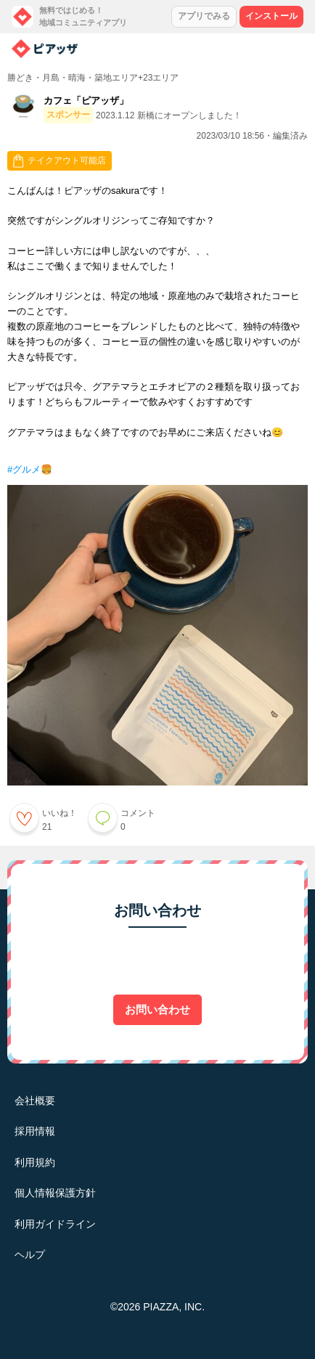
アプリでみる (204, 16)
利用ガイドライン (55, 1224)
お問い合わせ (157, 1009)
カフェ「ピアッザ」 (86, 100)
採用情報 (35, 1131)
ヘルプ (30, 1254)
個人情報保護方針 (55, 1193)
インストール (271, 16)
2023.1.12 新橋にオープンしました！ (169, 115)
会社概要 (35, 1100)
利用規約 (35, 1162)
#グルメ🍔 (29, 469)
